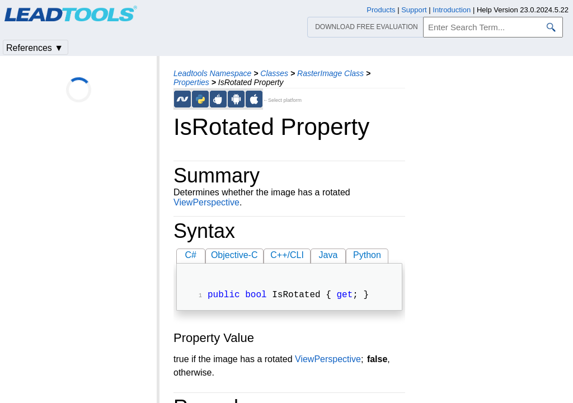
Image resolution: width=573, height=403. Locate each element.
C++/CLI (287, 255)
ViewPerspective (206, 202)
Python (367, 255)
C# (190, 255)
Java (328, 255)
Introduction (452, 10)
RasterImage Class (330, 73)
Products (381, 10)
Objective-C (234, 255)
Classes (274, 73)
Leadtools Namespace (212, 73)
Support (414, 10)
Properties (191, 82)
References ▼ (34, 48)
